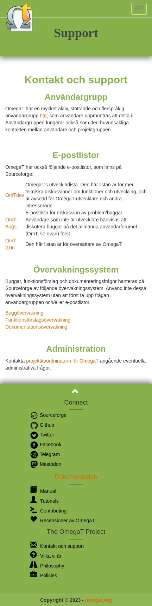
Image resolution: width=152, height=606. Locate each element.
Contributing (48, 511)
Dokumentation (76, 476)
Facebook (45, 444)
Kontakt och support (57, 546)
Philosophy (47, 566)
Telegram (45, 454)
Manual (43, 491)
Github (42, 425)
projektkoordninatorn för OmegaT (62, 361)
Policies (43, 575)
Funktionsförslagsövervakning (37, 320)
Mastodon (45, 464)
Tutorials (44, 501)
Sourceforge (48, 415)
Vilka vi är (45, 556)
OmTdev (14, 195)
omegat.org (98, 600)
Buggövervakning (24, 313)
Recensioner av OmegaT (62, 520)
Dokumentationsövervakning (36, 327)
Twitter (42, 435)
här (43, 115)
